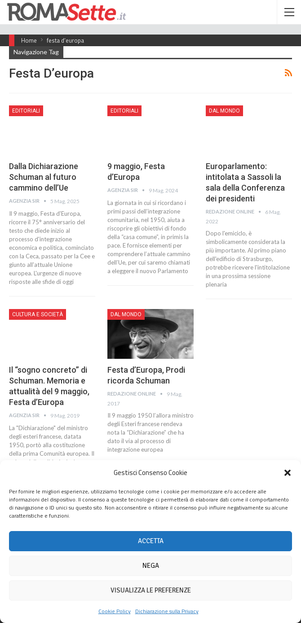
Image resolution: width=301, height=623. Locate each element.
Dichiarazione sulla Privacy (167, 611)
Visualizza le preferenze (151, 590)
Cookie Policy (114, 611)
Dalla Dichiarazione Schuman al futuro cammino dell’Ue (43, 176)
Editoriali (26, 111)
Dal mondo (224, 111)
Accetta (151, 541)
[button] (287, 472)
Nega (150, 566)
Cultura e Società (37, 314)
